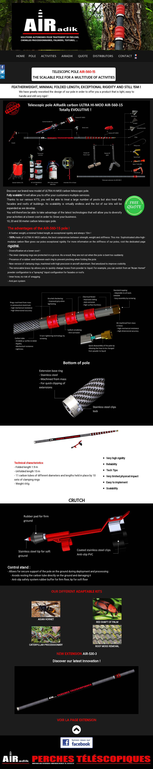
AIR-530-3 (90, 653)
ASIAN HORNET (46, 619)
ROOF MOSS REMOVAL (107, 646)
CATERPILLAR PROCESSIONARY (46, 644)
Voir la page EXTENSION (76, 720)
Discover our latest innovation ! (76, 661)
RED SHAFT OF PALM (107, 622)
